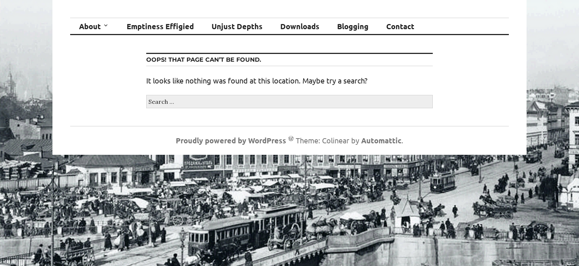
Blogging (353, 26)
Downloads (299, 26)
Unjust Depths (237, 26)
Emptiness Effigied (160, 26)
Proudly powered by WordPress (231, 140)
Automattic (381, 140)
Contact (400, 26)
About (90, 26)
